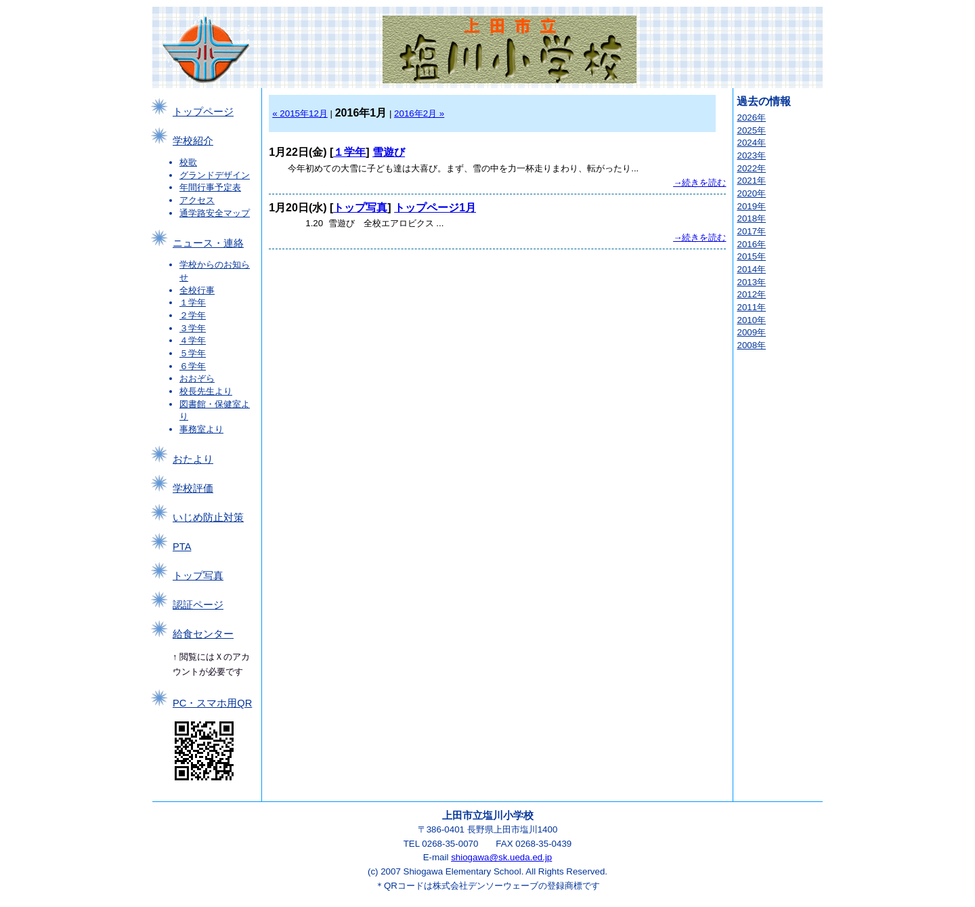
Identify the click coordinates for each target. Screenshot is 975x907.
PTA (182, 546)
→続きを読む (699, 182)
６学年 (192, 366)
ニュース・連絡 (208, 243)
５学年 (192, 353)
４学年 (192, 340)
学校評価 (193, 488)
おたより (193, 459)
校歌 (188, 162)
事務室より (201, 429)
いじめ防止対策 (208, 517)
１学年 (192, 302)
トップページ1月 (435, 207)
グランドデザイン (214, 175)
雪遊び (388, 152)
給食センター (203, 634)
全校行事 (197, 290)
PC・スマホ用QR (212, 703)
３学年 (192, 328)
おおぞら (197, 378)
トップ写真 (198, 575)
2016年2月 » (419, 113)
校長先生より (205, 391)
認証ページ (198, 604)
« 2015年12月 (300, 113)
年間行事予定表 (210, 187)
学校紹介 (193, 140)
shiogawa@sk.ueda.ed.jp (501, 857)
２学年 (192, 315)
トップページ (203, 111)
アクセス (197, 200)
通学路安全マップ (214, 213)
